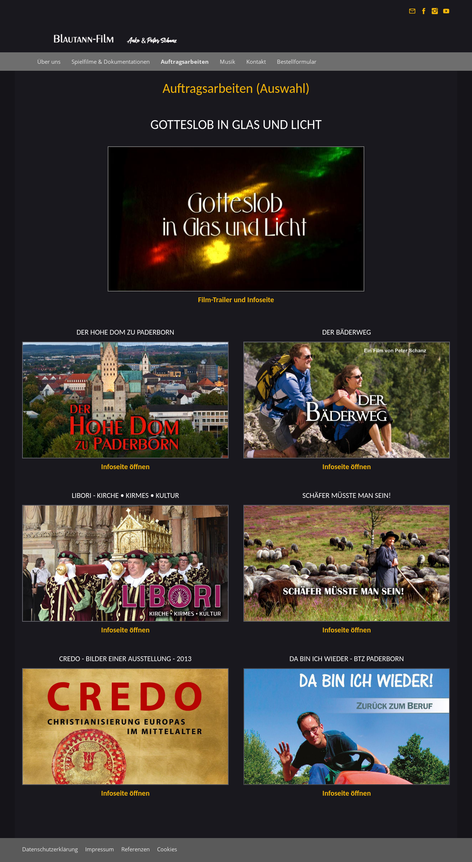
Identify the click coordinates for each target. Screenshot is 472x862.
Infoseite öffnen (346, 466)
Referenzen (135, 849)
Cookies (167, 849)
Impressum (99, 849)
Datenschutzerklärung (50, 849)
